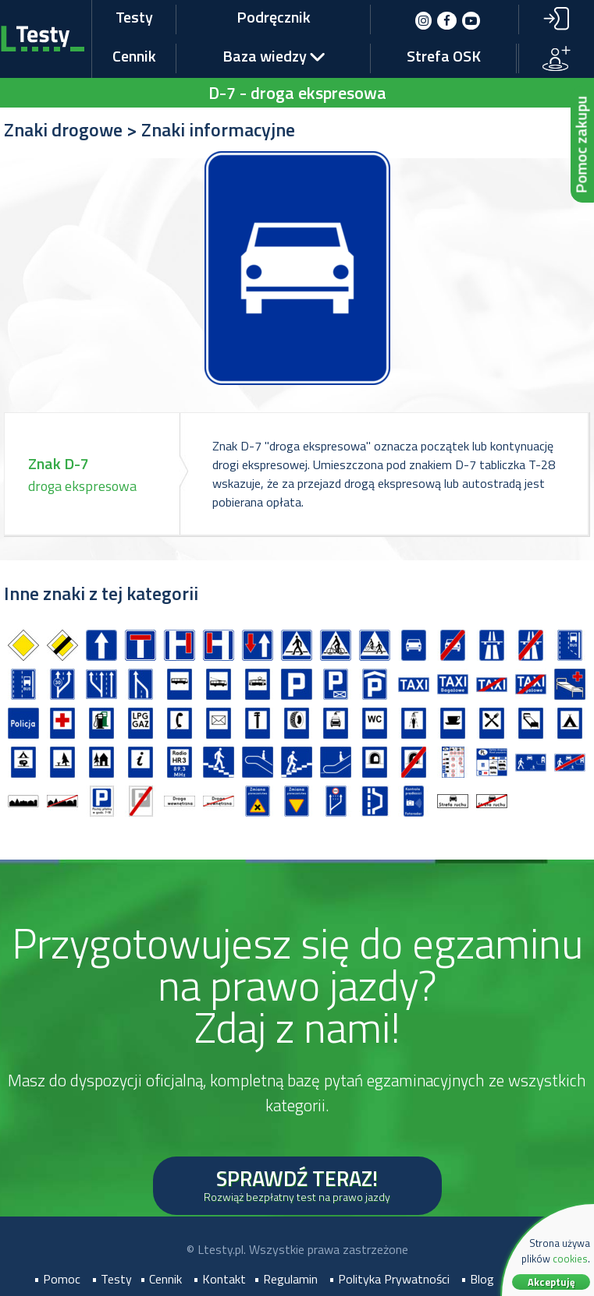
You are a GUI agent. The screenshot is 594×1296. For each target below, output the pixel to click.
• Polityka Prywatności (389, 1279)
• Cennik (161, 1279)
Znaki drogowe (63, 129)
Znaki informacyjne (218, 129)
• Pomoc (57, 1279)
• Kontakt (219, 1279)
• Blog (477, 1279)
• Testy (111, 1279)
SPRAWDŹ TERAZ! (297, 1183)
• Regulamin (286, 1279)
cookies (570, 1258)
